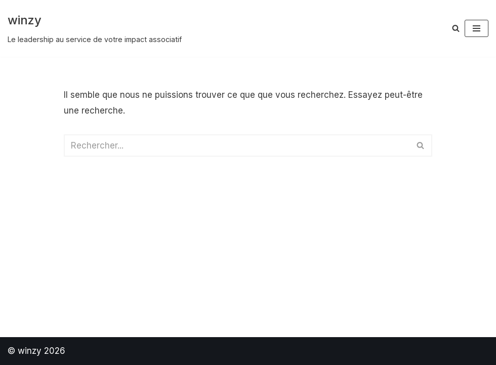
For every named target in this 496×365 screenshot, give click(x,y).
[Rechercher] (456, 28)
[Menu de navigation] (476, 28)
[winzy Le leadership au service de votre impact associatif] (95, 28)
